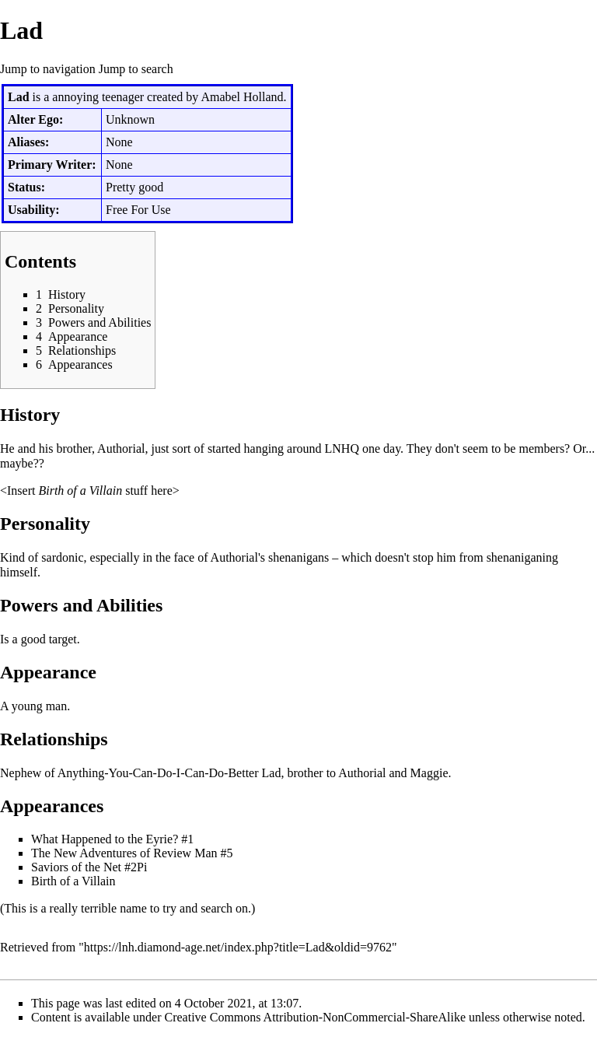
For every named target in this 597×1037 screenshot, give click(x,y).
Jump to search (136, 68)
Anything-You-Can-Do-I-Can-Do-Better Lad (169, 773)
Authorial (121, 448)
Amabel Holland (242, 96)
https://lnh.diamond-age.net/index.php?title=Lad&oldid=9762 (238, 947)
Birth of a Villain (80, 490)
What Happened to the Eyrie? (104, 839)
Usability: (34, 209)
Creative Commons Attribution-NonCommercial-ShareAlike (315, 1017)
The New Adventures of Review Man (124, 853)
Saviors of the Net (76, 867)
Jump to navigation (48, 68)
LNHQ (342, 448)
